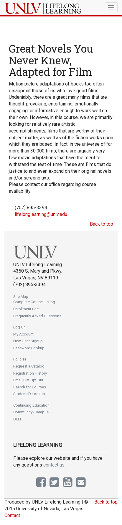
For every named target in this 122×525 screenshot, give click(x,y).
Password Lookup (28, 348)
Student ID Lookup (29, 394)
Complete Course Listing (34, 302)
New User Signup (28, 341)
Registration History (30, 373)
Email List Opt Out (28, 380)
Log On (19, 327)
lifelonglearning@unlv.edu (41, 214)
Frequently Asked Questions (37, 316)
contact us (54, 465)
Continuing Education (31, 405)
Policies (20, 359)
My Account (23, 334)
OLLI (17, 419)
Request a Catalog (28, 366)
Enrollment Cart (26, 309)
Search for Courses (29, 387)
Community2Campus (31, 412)
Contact (12, 515)
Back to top (101, 224)
